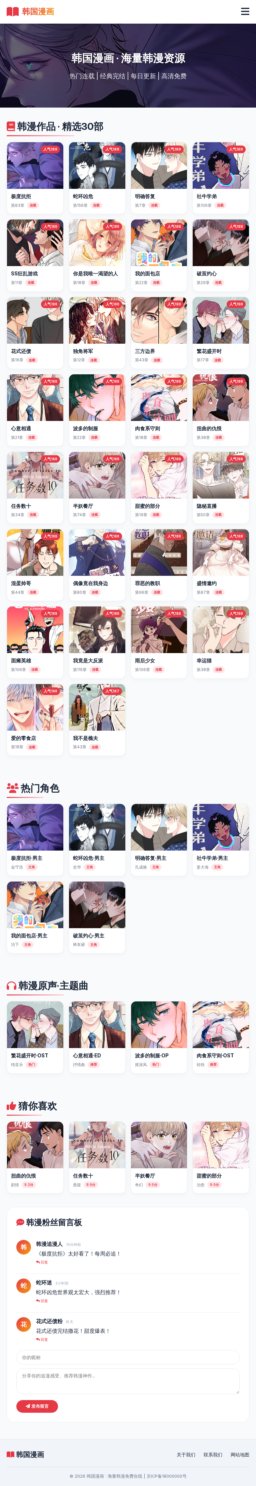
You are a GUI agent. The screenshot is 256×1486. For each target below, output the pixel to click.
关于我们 (186, 1454)
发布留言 (37, 1406)
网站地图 (240, 1454)
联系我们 (213, 1454)
